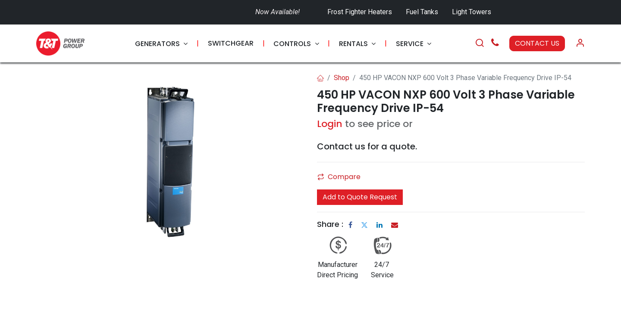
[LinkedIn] (379, 224)
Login (329, 123)
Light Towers (471, 12)
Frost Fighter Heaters (359, 12)
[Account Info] (580, 43)
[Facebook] (350, 224)
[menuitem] (161, 44)
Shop (341, 78)
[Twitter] (364, 224)
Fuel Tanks (423, 12)
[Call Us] (495, 44)
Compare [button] (339, 177)
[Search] (479, 43)
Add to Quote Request (360, 197)
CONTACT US (537, 43)
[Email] (394, 224)
